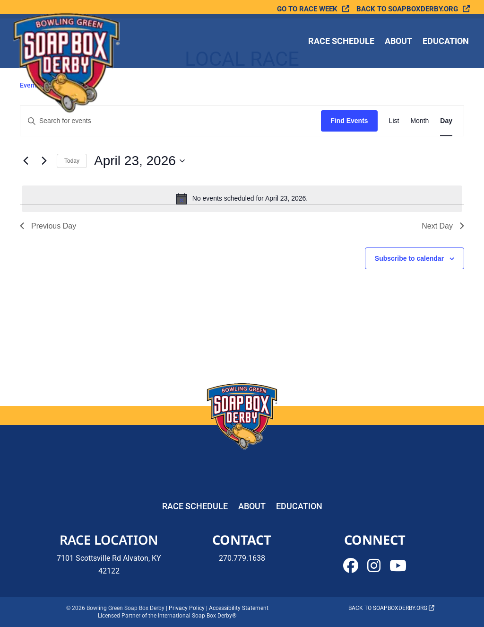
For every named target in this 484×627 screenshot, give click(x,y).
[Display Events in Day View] (446, 121)
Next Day (443, 226)
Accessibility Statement (238, 608)
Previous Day (48, 226)
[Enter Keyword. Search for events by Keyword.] (170, 121)
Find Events (349, 120)
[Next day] (44, 161)
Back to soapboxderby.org (407, 9)
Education (446, 42)
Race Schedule (341, 42)
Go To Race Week (307, 9)
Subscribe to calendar (409, 258)
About (398, 42)
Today (71, 161)
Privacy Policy (187, 608)
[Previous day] (25, 161)
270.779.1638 (242, 558)
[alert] (242, 198)
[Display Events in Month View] (419, 121)
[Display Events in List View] (394, 121)
